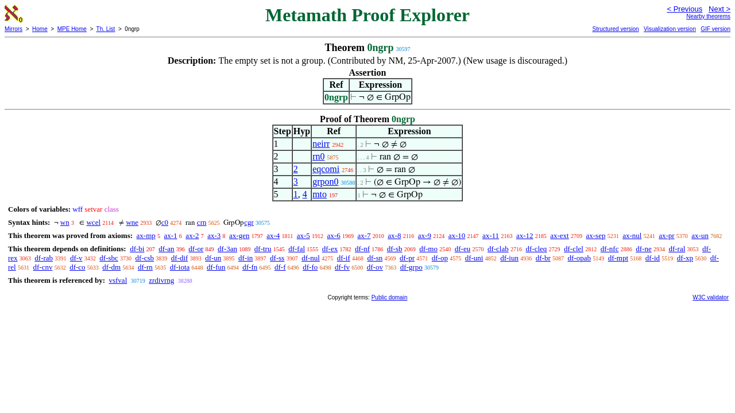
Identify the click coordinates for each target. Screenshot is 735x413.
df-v (76, 258)
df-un (213, 258)
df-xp (685, 258)
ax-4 (273, 235)
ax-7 (363, 235)
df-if (343, 258)
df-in (245, 258)
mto (319, 194)
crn (202, 222)
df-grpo (411, 267)
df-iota (180, 267)
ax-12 (524, 235)
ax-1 (170, 235)
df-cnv (42, 267)
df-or (195, 248)
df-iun (509, 258)
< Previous (684, 9)
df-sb (395, 248)
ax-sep (595, 235)
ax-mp (146, 235)
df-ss (277, 258)
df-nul (310, 258)
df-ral (676, 248)
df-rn (145, 267)
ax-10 (457, 235)
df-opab (578, 258)
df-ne (643, 248)
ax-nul (631, 235)
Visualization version (670, 29)
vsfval (118, 280)
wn (64, 222)
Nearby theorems (708, 16)
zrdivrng (161, 280)
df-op (440, 258)
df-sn (375, 258)
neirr (321, 144)
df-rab (43, 258)
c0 (164, 222)
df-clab (498, 248)
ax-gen (239, 235)
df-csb (145, 258)
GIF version (715, 29)
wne (132, 222)
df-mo (428, 248)
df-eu (462, 248)
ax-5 (303, 235)
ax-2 (192, 235)
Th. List (105, 29)
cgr (249, 222)
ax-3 (213, 235)
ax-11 (490, 235)
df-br (543, 258)
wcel (93, 222)
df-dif (179, 258)
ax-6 (334, 235)
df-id (652, 258)
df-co (77, 267)
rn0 (318, 156)
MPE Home (72, 29)
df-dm (111, 267)
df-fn (249, 267)
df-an (166, 248)
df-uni (474, 258)
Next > (719, 9)
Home (40, 29)
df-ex (330, 248)
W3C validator (711, 297)
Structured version (615, 29)
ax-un (700, 235)
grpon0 (325, 181)
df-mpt (618, 258)
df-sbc (108, 258)
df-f (280, 267)
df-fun (216, 267)
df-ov (375, 267)
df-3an (227, 248)
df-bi (137, 248)
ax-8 (394, 235)
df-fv (342, 267)
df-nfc (610, 248)
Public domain (390, 297)
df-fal (296, 248)
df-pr (407, 258)
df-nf (362, 248)
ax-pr (666, 235)
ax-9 (424, 235)
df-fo (310, 267)
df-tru (263, 248)
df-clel (573, 248)
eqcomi (325, 169)
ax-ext (559, 235)
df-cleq (536, 248)
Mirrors (13, 29)
